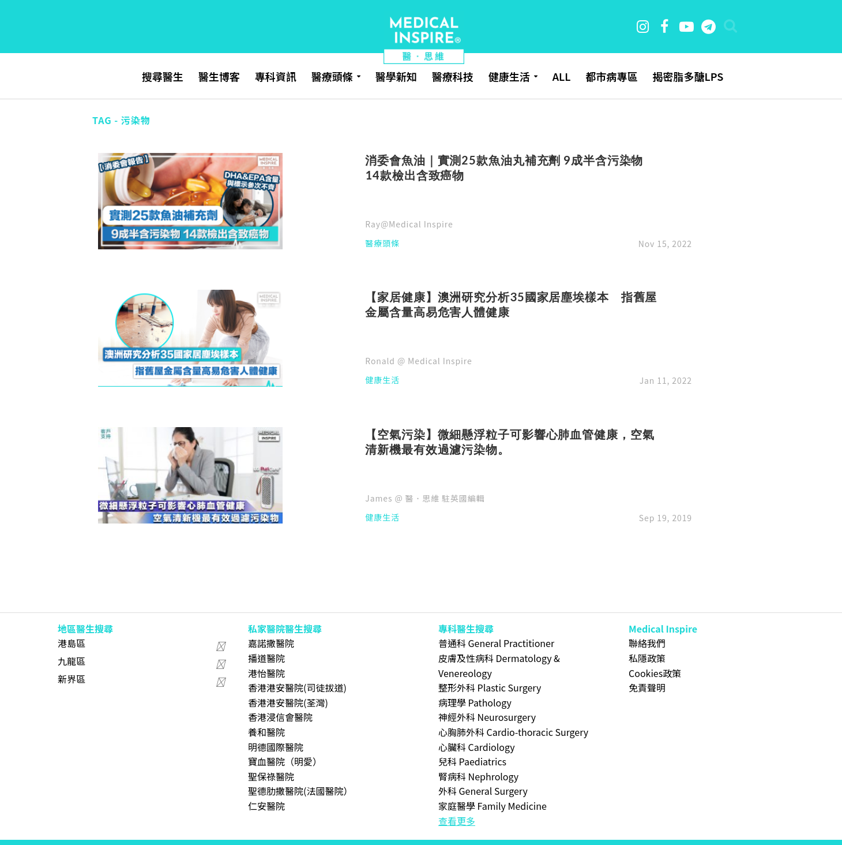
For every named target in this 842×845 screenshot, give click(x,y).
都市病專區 (611, 76)
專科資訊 (275, 76)
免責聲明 (647, 687)
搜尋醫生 (162, 76)
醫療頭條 (332, 76)
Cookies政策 (655, 673)
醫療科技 (452, 76)
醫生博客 (219, 76)
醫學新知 (396, 76)
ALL (561, 76)
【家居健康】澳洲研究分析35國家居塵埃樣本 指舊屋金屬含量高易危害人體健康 (511, 304)
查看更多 (456, 821)
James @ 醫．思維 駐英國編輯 (424, 498)
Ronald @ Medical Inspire (418, 361)
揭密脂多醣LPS (687, 76)
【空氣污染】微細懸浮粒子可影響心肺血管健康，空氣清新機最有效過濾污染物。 (509, 441)
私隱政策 (647, 658)
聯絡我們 (647, 643)
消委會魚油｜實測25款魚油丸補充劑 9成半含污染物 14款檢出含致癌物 (504, 167)
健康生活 (509, 76)
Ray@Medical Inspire (409, 224)
